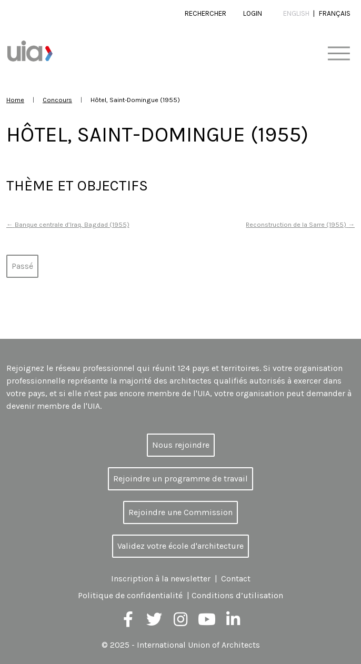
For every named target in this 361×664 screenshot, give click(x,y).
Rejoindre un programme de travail (180, 479)
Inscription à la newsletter (160, 578)
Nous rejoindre (180, 445)
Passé (22, 266)
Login (252, 13)
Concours (57, 100)
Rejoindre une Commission (180, 512)
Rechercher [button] (205, 13)
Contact (235, 578)
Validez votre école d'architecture (180, 546)
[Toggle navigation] (339, 54)
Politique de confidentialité (130, 595)
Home (15, 100)
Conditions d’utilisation (237, 595)
